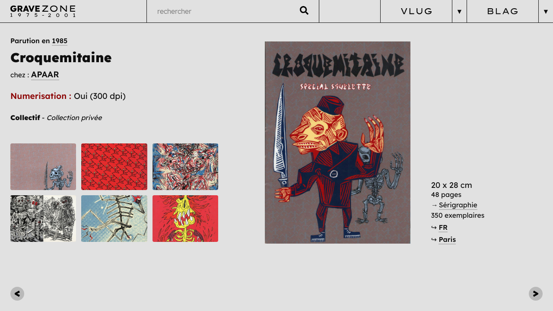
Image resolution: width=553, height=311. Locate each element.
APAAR (45, 74)
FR (443, 227)
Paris (447, 239)
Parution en (38, 40)
